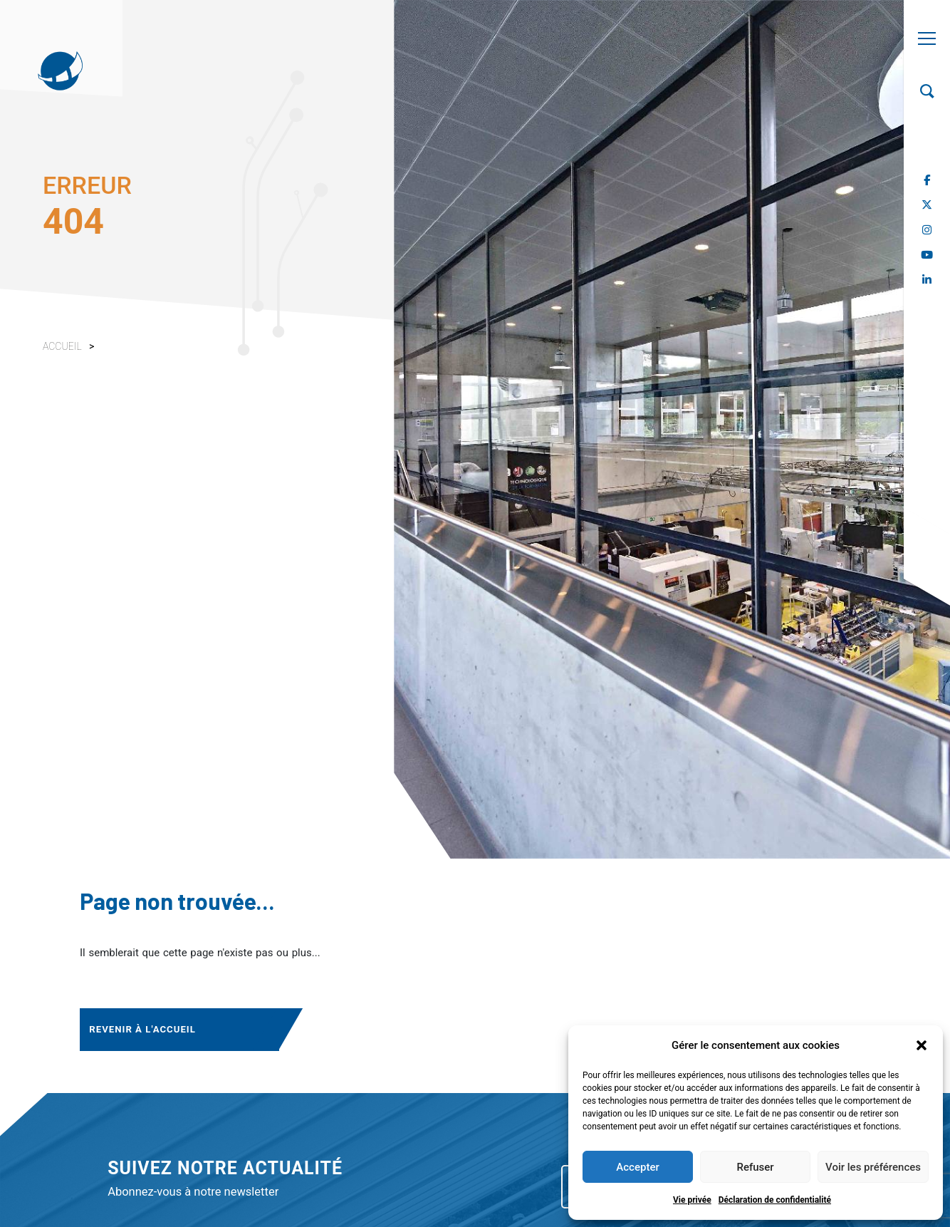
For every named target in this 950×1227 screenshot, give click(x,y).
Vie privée (692, 1200)
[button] (921, 1045)
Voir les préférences (873, 1167)
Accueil (62, 346)
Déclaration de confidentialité (775, 1200)
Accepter (637, 1167)
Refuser (754, 1167)
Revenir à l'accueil (141, 1026)
